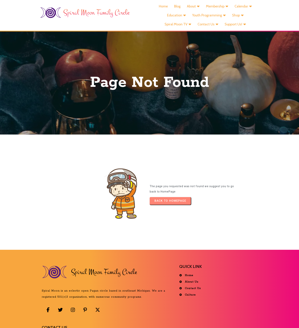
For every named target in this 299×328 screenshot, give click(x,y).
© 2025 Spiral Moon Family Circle (150, 319)
